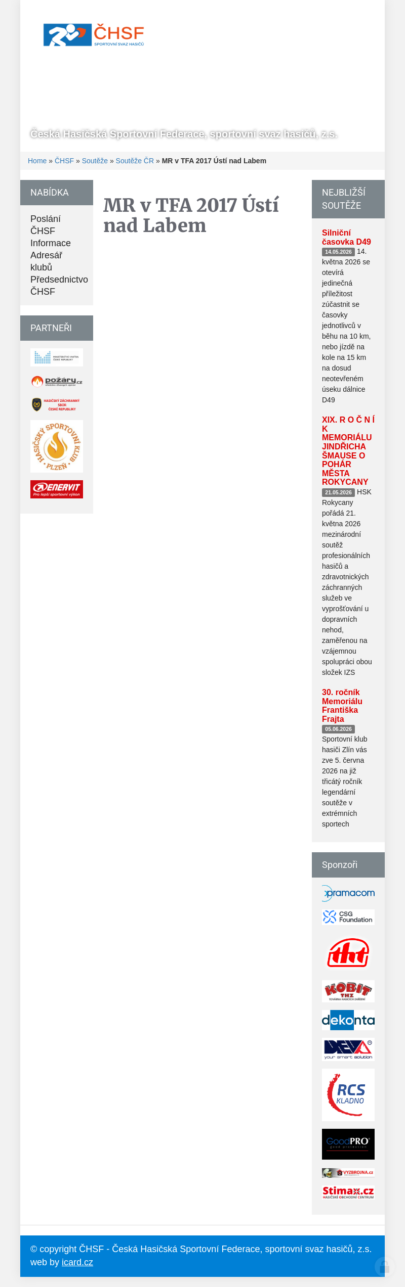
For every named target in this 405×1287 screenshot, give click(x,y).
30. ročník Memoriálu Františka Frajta (342, 705)
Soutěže (95, 161)
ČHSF (64, 161)
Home (37, 161)
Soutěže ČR (135, 161)
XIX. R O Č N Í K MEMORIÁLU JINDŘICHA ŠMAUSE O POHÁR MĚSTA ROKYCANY (348, 451)
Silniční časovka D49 (346, 237)
